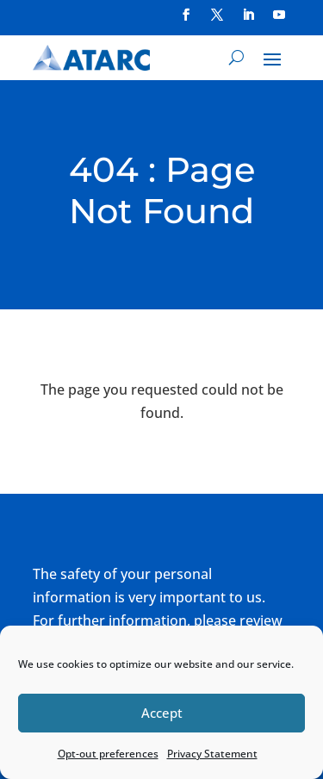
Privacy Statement (212, 753)
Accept (162, 712)
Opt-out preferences (108, 753)
